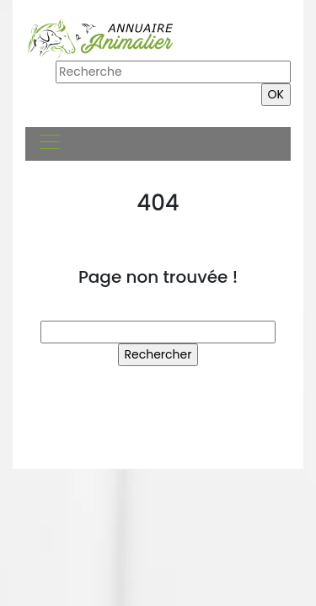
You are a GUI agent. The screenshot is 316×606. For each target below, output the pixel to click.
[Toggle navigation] (48, 144)
